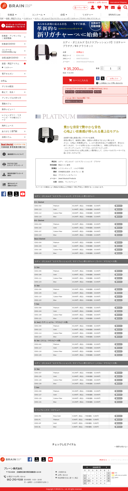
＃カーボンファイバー (84, 92)
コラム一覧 (81, 7)
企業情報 (91, 2)
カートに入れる (78, 80)
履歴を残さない (122, 447)
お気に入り (114, 78)
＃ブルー (97, 92)
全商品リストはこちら (74, 101)
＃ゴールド (70, 92)
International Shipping (118, 2)
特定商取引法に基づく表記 (68, 478)
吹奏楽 (12, 15)
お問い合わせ (102, 2)
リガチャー (87, 15)
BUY (119, 206)
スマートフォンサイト (119, 460)
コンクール (38, 15)
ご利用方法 (62, 472)
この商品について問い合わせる (109, 83)
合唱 (63, 15)
